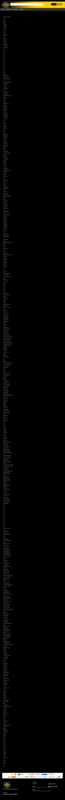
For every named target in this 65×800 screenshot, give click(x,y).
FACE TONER (5, 503)
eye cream (5, 595)
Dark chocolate (5, 319)
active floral (5, 407)
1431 (4, 50)
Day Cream (5, 491)
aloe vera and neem (6, 412)
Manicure (4, 97)
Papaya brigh (5, 188)
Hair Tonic (5, 437)
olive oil (4, 677)
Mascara (4, 104)
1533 (4, 120)
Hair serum (5, 667)
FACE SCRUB (5, 467)
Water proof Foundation (7, 81)
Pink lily (4, 403)
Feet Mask (5, 228)
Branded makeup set (6, 641)
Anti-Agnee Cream (6, 273)
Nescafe (4, 296)
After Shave (5, 128)
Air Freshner (5, 618)
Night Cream (5, 483)
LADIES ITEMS (6, 583)
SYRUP (4, 589)
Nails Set (4, 729)
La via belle (5, 658)
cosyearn (4, 241)
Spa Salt (4, 183)
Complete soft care (6, 383)
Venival (4, 649)
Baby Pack (5, 207)
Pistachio (4, 299)
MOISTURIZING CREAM (7, 575)
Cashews (4, 350)
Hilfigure (4, 279)
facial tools (5, 669)
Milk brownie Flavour (7, 341)
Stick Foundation (6, 700)
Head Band (5, 224)
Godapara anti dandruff (7, 196)
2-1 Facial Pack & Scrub (7, 276)
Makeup (4, 74)
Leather (4, 246)
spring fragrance (6, 83)
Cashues (4, 427)
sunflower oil (5, 704)
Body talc (4, 260)
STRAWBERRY (6, 590)
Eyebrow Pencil (6, 103)
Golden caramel (6, 321)
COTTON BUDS (6, 606)
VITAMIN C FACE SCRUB (8, 464)
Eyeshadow (5, 108)
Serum (4, 30)
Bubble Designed (6, 234)
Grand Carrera (5, 280)
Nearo (4, 661)
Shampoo (4, 24)
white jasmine (5, 92)
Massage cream (5, 638)
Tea (3, 268)
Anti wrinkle (5, 157)
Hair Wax (4, 440)
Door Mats (5, 233)
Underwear (5, 757)
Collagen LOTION (6, 489)
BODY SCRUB (6, 460)
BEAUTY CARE (6, 500)
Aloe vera (5, 165)
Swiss (4, 287)
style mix (4, 251)
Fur (3, 231)
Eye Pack (4, 267)
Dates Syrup (5, 293)
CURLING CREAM (6, 586)
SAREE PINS (5, 443)
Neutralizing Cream (6, 214)
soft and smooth (6, 390)
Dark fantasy (5, 311)
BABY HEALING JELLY (7, 593)
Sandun (4, 160)
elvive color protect (6, 546)
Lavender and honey (6, 364)
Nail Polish (5, 38)
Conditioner (5, 26)
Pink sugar (5, 660)
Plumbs (4, 426)
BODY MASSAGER (6, 441)
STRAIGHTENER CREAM (8, 609)
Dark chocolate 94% (6, 345)
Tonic (4, 423)
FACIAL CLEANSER (7, 555)
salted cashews (5, 674)
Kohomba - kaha (6, 176)
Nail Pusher (5, 217)
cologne (4, 542)
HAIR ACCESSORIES (7, 457)
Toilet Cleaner (5, 615)
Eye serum (5, 492)
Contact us (21, 9)
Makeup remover (6, 47)
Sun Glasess (5, 432)
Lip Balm (4, 123)
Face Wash (5, 112)
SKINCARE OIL (6, 573)
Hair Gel (4, 22)
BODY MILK (5, 600)
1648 (4, 512)
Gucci (4, 277)
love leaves (5, 84)
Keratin (4, 378)
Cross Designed (6, 236)
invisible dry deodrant (7, 549)
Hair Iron (4, 98)
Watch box (5, 646)
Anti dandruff (5, 396)
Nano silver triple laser (7, 633)
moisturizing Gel (6, 77)
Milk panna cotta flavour (7, 344)
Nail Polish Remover (6, 373)
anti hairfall (5, 398)
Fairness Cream (5, 274)
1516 (4, 66)
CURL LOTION (6, 495)
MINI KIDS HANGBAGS (7, 452)
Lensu (4, 761)
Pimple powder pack (6, 636)
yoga (4, 250)
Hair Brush (5, 219)
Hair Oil (4, 27)
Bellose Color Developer (7, 254)
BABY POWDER (6, 604)
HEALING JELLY (6, 592)
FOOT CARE (5, 444)
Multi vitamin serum (6, 626)
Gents (4, 737)
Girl (4, 765)
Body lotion (5, 203)
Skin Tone (5, 265)
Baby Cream (5, 259)
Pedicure (4, 190)
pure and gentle (5, 409)
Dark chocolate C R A (7, 335)
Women (4, 131)
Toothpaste (5, 262)
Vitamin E (5, 162)
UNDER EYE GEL (6, 476)
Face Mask (5, 225)
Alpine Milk (5, 333)
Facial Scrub (5, 562)
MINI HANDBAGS (6, 451)
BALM (4, 529)
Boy (4, 766)
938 (4, 53)
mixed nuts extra (6, 670)
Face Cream (5, 118)
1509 (4, 55)
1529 (4, 64)
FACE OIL (5, 587)
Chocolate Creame (6, 294)
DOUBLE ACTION (6, 687)
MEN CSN (5, 379)
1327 (4, 52)
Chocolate (5, 310)
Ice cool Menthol (6, 381)
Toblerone (5, 429)
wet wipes (5, 43)
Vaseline (4, 111)
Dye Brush (5, 220)
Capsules (4, 434)
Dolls (4, 703)
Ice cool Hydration (6, 384)
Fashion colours (6, 701)
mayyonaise (5, 684)
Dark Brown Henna (6, 152)
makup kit (5, 710)
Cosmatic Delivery (6, 647)
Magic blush (5, 75)
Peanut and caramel (6, 328)
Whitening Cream (6, 135)
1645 (4, 518)
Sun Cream (5, 46)
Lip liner (4, 698)
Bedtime (4, 404)
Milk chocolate (5, 318)
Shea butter (5, 376)
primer (4, 537)
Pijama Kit (5, 744)
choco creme (5, 313)
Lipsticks (4, 41)
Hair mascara (5, 663)
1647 (4, 511)
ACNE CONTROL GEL (7, 576)
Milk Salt (4, 185)
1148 (4, 72)
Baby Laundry (5, 621)
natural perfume (6, 551)
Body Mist (5, 734)
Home (3, 9)
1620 (4, 506)
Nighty (4, 760)
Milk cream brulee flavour (7, 342)
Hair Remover (5, 115)
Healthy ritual (5, 401)
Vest (4, 758)
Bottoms (4, 749)
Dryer (4, 100)
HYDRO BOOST (6, 570)
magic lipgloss (5, 539)
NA (3, 80)
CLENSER (5, 488)
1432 (4, 58)
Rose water (5, 632)
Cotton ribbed (5, 239)
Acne (4, 32)
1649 (4, 509)
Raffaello (4, 322)
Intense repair (5, 392)
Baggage (4, 727)
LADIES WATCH (6, 449)
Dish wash (5, 610)
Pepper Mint (5, 180)
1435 (4, 63)
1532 (4, 121)
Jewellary (4, 720)
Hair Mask (5, 353)
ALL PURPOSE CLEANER (8, 644)
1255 (4, 60)
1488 (4, 525)
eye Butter (5, 271)
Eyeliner (4, 197)
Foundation (5, 35)
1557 (4, 67)
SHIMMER (5, 726)
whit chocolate (5, 316)
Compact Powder (6, 186)
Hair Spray (5, 138)
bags (4, 454)
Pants (4, 755)
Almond (4, 301)
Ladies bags (5, 497)
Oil (3, 358)
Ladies (4, 735)
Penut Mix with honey (7, 304)
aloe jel (4, 435)
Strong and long (6, 386)
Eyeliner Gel (5, 106)
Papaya (4, 174)
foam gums (5, 681)
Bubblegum (5, 349)
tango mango (5, 94)
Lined (4, 237)
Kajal (4, 359)
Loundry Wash (5, 620)
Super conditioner (6, 494)
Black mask (5, 137)
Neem (4, 372)
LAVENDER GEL (6, 607)
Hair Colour (5, 146)
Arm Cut (4, 748)
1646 (4, 515)
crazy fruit (5, 89)
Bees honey (5, 202)
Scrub (4, 129)
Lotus (4, 177)
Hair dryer (5, 664)
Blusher (4, 695)
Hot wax (4, 694)
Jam (4, 270)
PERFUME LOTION (6, 724)
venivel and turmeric (6, 410)
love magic (5, 86)
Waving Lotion (5, 208)
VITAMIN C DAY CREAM (8, 466)
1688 (4, 686)
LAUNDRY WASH (6, 643)
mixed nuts (5, 683)
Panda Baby (5, 171)
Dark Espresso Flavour (7, 339)
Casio (4, 288)
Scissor (4, 216)
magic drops (5, 406)
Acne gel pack (5, 627)
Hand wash (5, 612)
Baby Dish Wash (6, 614)
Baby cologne (5, 168)
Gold (4, 369)
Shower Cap (5, 230)
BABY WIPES (5, 569)
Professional (5, 248)
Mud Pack (5, 361)
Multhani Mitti (5, 145)
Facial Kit (5, 154)
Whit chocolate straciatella (7, 336)
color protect (5, 545)
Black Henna (5, 151)
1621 (4, 514)
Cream (4, 18)
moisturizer (5, 126)
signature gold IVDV (6, 393)
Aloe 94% (5, 166)
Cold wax (4, 692)
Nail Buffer (5, 222)
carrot (4, 179)
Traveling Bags (5, 356)
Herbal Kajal (5, 200)
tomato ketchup (5, 680)
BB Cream (5, 149)
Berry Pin (4, 691)
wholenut (4, 325)
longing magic (5, 87)
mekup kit (5, 709)
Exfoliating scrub (6, 629)
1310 (4, 49)
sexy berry (5, 91)
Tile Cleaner (5, 617)
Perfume (4, 21)
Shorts (4, 751)
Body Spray (5, 256)
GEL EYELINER (6, 446)
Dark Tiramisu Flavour (7, 338)
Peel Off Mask (5, 114)
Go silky (4, 245)
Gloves (4, 689)
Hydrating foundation (6, 78)
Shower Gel (5, 29)
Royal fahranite (5, 657)
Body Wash (5, 143)
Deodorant (5, 140)
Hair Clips (5, 438)
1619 (4, 517)
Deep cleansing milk (6, 635)
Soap (4, 19)
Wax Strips (5, 117)
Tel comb (4, 650)
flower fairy (5, 418)
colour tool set (5, 653)
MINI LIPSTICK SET (7, 598)
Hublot (4, 285)
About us (16, 9)
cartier (4, 291)
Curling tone (5, 666)
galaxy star (5, 417)
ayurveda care (5, 389)
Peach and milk (5, 367)
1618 (4, 520)
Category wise (9, 9)
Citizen (4, 732)
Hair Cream (5, 142)
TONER (4, 581)
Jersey (4, 746)
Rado (4, 284)
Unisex (4, 763)
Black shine (5, 387)
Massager (4, 101)
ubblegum (5, 347)
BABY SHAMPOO (6, 501)
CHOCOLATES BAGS (7, 455)
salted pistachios (6, 672)
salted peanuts (5, 675)
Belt (4, 718)
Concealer (5, 697)
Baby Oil (4, 355)
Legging (4, 752)
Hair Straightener (6, 211)
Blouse (4, 740)
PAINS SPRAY (5, 531)
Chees (4, 302)
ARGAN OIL (5, 560)
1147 (4, 70)
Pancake (4, 715)
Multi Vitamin (5, 159)
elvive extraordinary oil (7, 540)
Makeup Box (5, 109)
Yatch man (5, 257)
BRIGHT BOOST (6, 572)
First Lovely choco (6, 307)
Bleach (4, 213)
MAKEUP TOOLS (6, 498)
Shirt (4, 743)
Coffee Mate (5, 297)
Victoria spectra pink (6, 655)
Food (4, 424)
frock (4, 741)
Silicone (4, 210)
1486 (4, 522)
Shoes (4, 723)
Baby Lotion (5, 134)
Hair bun (4, 712)
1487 (4, 526)
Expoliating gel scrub (6, 630)
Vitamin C (5, 370)
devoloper (5, 263)
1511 (4, 61)
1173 (4, 505)
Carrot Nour (5, 191)
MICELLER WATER (6, 528)
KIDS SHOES (5, 721)
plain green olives (6, 678)
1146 (4, 69)
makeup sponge (5, 532)
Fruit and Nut (5, 330)
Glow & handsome (6, 534)
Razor (4, 132)
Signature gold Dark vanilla (8, 395)
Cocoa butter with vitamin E (8, 362)
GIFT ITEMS (5, 469)
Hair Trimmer (5, 205)
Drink (4, 308)
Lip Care (4, 125)
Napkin (4, 421)
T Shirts (4, 738)
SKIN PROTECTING (7, 597)
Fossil (4, 282)
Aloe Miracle (5, 193)
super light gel (5, 420)
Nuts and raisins (6, 327)
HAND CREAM (6, 578)
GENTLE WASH (6, 603)
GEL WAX (5, 557)
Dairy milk (5, 324)
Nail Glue (5, 199)
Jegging (4, 754)
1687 (4, 523)
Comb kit (4, 652)
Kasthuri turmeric (6, 375)
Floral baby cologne (6, 169)
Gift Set (4, 182)
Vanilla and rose (6, 366)
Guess (4, 290)
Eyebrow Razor (5, 194)
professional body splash (7, 95)
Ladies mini (5, 253)
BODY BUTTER (6, 458)
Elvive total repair (6, 543)
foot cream (5, 717)
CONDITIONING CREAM (8, 584)
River (4, 36)
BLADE (4, 558)
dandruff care (5, 400)
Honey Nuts (5, 305)
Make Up (4, 33)
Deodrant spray (5, 548)
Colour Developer (6, 352)
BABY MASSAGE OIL (7, 601)
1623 (4, 508)
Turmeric (4, 163)
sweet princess (5, 415)
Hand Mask (5, 227)
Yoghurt (4, 148)
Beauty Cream (5, 44)
